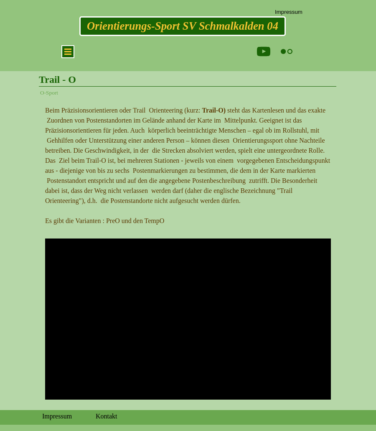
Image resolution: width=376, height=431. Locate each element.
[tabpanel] (188, 165)
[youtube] (263, 51)
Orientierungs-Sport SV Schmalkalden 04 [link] (182, 26)
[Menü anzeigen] (67, 51)
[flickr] (286, 51)
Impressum (288, 12)
